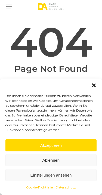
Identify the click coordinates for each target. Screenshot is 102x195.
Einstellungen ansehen (51, 175)
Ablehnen (51, 160)
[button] (94, 85)
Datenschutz (65, 187)
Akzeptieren (51, 145)
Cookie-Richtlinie (39, 187)
